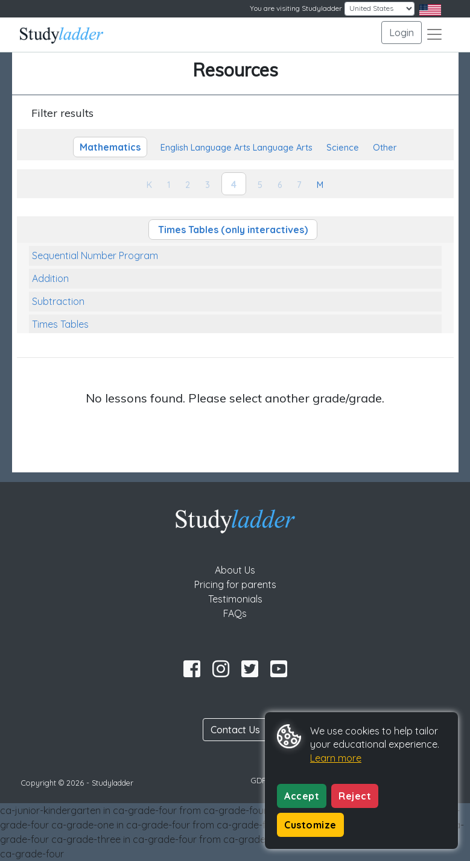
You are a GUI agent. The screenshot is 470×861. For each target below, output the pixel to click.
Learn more (335, 758)
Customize (310, 825)
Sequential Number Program (95, 255)
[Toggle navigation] (434, 34)
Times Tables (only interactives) (233, 230)
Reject (354, 796)
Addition (50, 278)
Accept (301, 796)
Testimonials (235, 599)
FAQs (235, 613)
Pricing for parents (235, 584)
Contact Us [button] (235, 730)
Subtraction (58, 301)
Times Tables (60, 324)
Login (401, 33)
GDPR (261, 780)
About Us (235, 570)
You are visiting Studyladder (296, 8)
